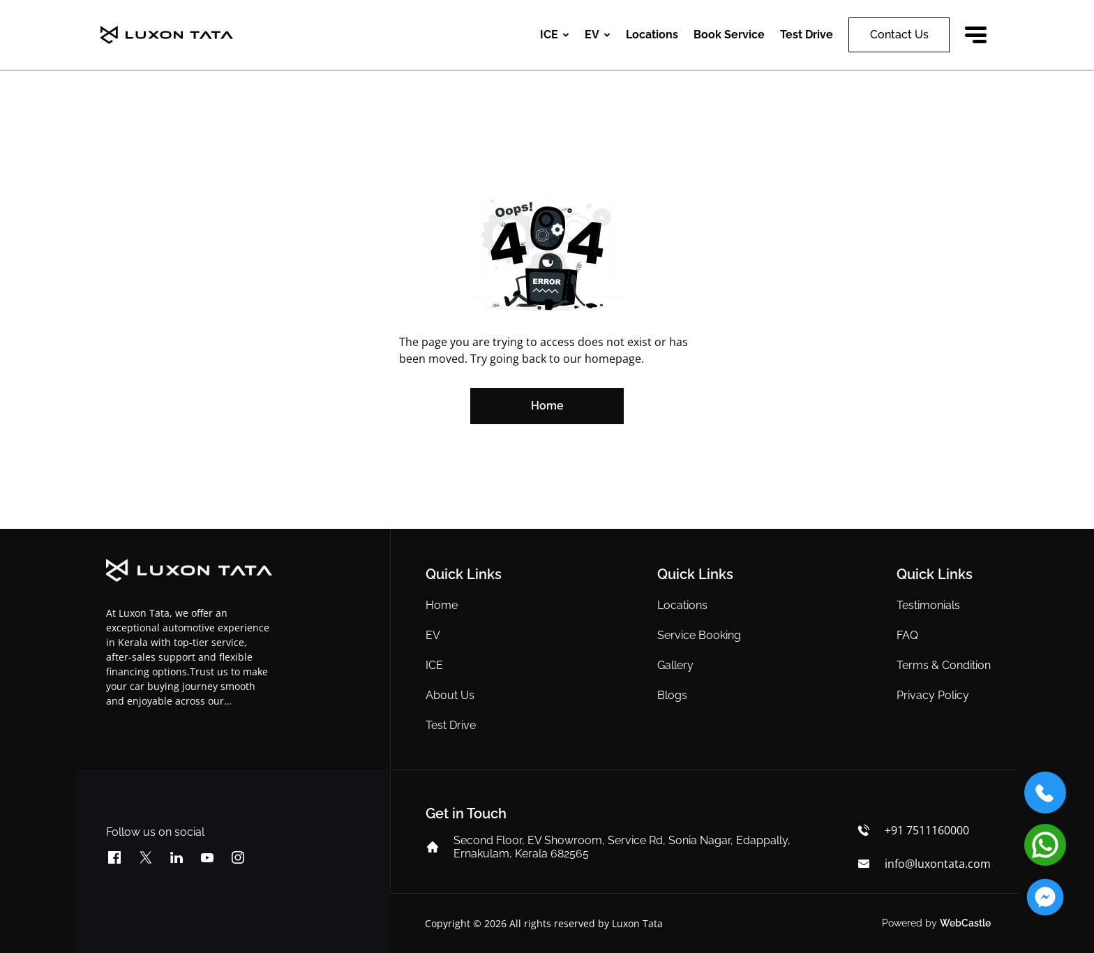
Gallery (675, 665)
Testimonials (928, 605)
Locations (652, 34)
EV (433, 635)
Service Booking (699, 635)
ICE (434, 665)
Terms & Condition (944, 665)
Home (442, 605)
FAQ (907, 635)
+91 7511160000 (927, 830)
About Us (450, 695)
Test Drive (451, 725)
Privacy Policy (933, 695)
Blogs (672, 695)
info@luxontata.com (938, 863)
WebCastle (965, 923)
